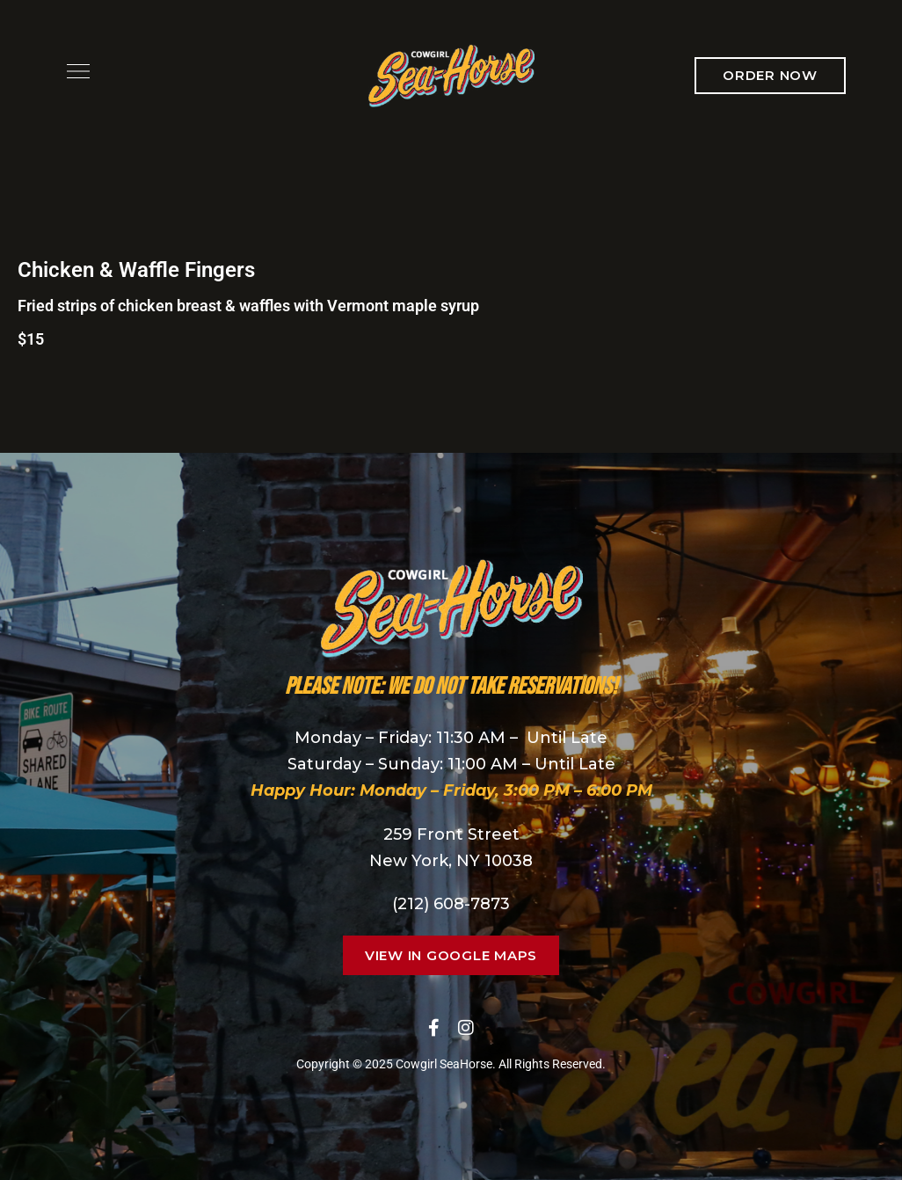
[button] (770, 75)
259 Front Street (451, 834)
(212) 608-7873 (451, 904)
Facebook (434, 1028)
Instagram (466, 1028)
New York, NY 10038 (451, 860)
